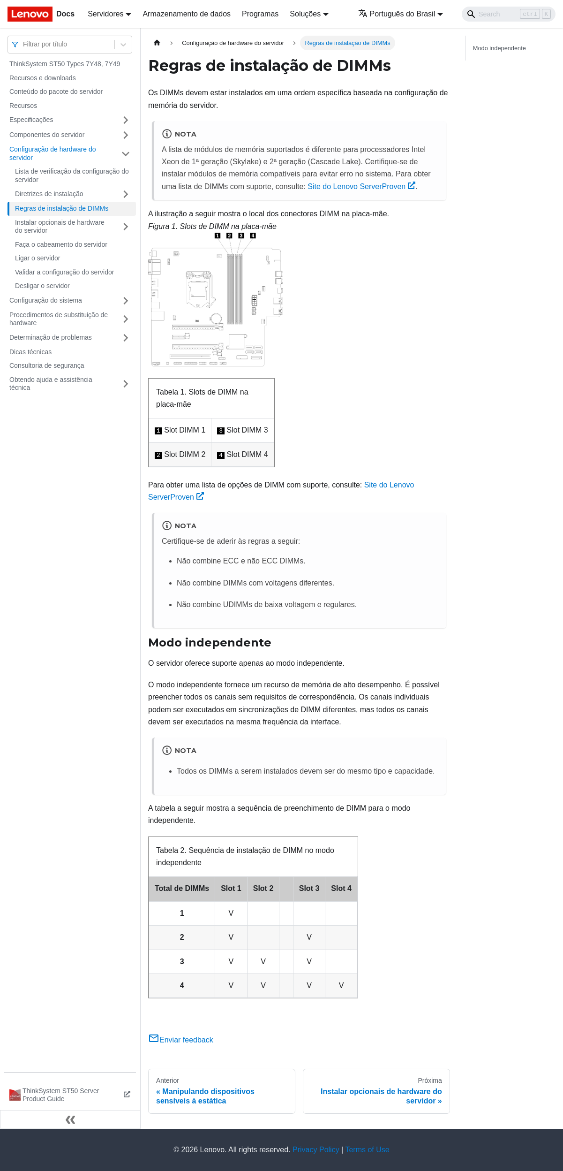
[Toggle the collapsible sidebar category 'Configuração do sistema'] (125, 300)
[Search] (508, 14)
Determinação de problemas (50, 337)
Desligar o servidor (42, 285)
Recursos (23, 105)
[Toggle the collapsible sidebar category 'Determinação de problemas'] (125, 337)
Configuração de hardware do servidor (52, 153)
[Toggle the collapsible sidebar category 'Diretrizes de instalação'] (125, 194)
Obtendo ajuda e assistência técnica (50, 384)
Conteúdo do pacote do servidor (56, 91)
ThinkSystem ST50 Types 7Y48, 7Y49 (64, 64)
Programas (260, 14)
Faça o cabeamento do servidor (61, 244)
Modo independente (499, 48)
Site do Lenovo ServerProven (361, 186)
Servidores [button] (105, 14)
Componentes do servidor (46, 134)
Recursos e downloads (42, 78)
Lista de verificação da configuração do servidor (72, 175)
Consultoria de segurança (46, 365)
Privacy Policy (316, 1150)
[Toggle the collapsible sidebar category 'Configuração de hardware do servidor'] (125, 154)
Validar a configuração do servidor (64, 272)
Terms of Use (367, 1150)
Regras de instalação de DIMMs (61, 208)
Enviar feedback (180, 1040)
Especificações (31, 119)
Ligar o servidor (37, 258)
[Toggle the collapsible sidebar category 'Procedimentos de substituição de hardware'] (125, 319)
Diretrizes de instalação (49, 194)
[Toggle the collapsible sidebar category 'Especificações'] (125, 120)
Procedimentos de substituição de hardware (58, 319)
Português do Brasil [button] (396, 14)
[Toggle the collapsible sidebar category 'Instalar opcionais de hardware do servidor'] (125, 227)
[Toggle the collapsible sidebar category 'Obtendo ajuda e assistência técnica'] (125, 384)
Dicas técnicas (30, 352)
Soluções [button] (305, 14)
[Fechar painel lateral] (70, 1119)
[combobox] (24, 44)
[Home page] (157, 43)
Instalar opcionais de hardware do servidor (60, 227)
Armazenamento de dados (187, 14)
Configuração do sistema (45, 300)
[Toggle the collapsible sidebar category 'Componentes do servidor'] (125, 135)
